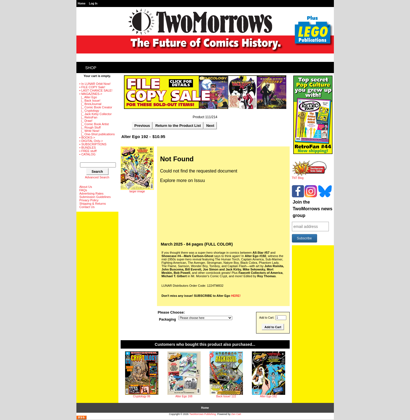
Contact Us (87, 207)
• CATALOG (87, 154)
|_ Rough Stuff (90, 127)
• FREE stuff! (88, 151)
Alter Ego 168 (184, 396)
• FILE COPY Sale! (92, 87)
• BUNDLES (87, 147)
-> (90, 93)
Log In (93, 3)
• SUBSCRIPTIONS (93, 144)
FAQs (83, 190)
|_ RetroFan (88, 117)
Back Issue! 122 (226, 396)
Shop (91, 68)
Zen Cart (236, 414)
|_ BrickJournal (90, 104)
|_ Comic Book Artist (94, 124)
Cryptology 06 (141, 396)
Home (82, 3)
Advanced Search (97, 177)
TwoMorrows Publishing (202, 414)
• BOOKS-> (87, 137)
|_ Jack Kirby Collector (95, 114)
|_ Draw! (86, 120)
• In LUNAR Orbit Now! (95, 83)
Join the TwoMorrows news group (312, 209)
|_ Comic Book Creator (95, 107)
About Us (85, 186)
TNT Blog (309, 176)
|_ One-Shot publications (97, 134)
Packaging (167, 320)
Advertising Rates (91, 193)
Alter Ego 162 (268, 396)
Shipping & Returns (92, 203)
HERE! (236, 295)
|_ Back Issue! (89, 100)
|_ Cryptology (89, 110)
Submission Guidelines (95, 197)
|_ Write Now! (89, 130)
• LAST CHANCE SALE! (96, 90)
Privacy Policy (89, 200)
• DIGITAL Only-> (91, 141)
